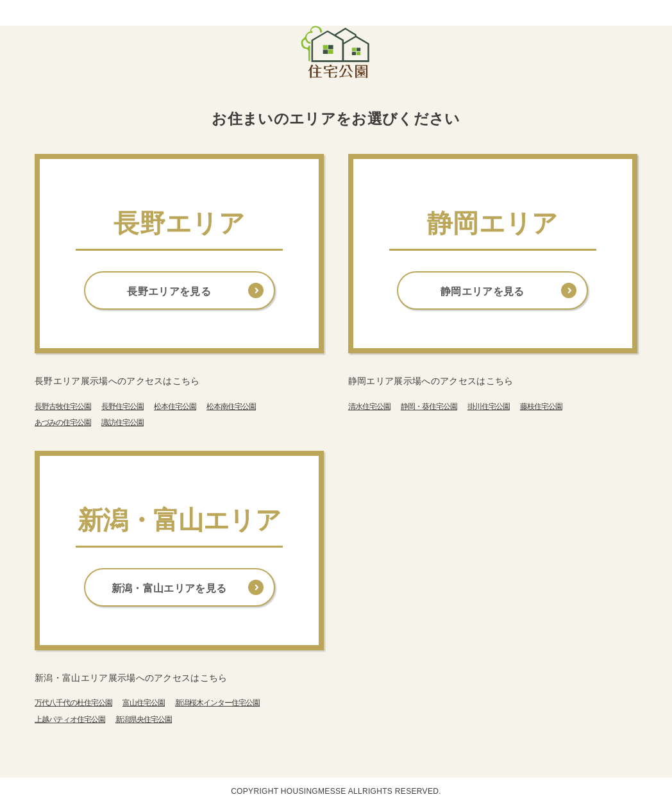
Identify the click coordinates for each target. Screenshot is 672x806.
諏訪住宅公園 (122, 422)
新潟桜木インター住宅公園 (217, 702)
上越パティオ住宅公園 (70, 719)
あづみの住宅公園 (63, 422)
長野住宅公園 (122, 406)
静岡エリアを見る (483, 291)
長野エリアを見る (169, 291)
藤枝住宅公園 (541, 406)
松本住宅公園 (175, 406)
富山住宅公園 (143, 702)
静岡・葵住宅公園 (429, 406)
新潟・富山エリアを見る (169, 588)
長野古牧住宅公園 (63, 406)
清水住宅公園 (369, 406)
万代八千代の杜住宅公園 (73, 702)
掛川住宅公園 (488, 406)
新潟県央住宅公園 (143, 719)
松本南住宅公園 (231, 406)
